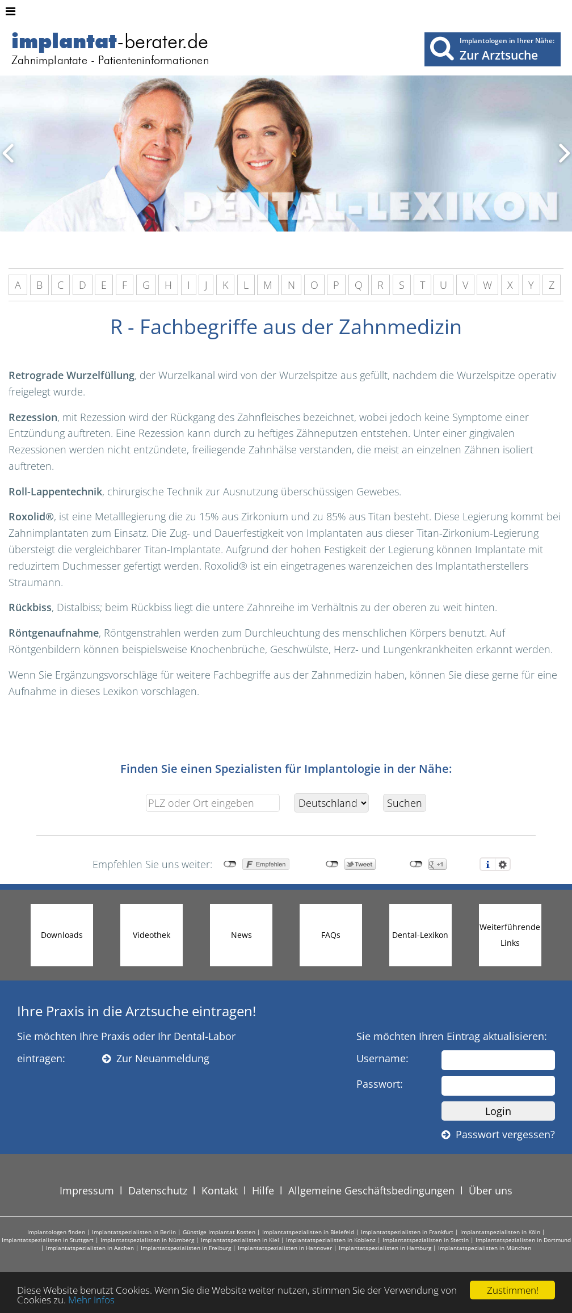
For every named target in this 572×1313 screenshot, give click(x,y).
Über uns (490, 1190)
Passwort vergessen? (498, 1134)
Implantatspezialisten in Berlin (134, 1232)
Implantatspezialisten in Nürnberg (147, 1240)
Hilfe (263, 1190)
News (241, 934)
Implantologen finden (56, 1232)
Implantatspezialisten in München (484, 1248)
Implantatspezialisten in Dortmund (523, 1240)
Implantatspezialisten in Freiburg (186, 1248)
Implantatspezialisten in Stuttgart (48, 1240)
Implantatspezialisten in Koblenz (331, 1240)
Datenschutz (157, 1190)
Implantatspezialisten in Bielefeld (308, 1232)
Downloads (62, 934)
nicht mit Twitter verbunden (332, 864)
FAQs (330, 934)
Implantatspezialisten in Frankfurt (407, 1232)
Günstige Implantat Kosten (219, 1232)
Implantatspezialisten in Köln (500, 1232)
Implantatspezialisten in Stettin (425, 1240)
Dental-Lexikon (420, 934)
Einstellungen (503, 864)
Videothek (151, 934)
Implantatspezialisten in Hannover (285, 1248)
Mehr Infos (91, 1299)
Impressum (87, 1190)
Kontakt (219, 1190)
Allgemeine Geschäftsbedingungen (371, 1190)
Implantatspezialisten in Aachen (90, 1248)
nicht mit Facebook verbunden (230, 864)
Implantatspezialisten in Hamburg (385, 1248)
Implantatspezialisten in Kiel (240, 1240)
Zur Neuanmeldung (155, 1058)
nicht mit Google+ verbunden (416, 864)
